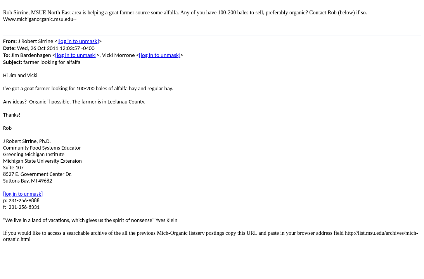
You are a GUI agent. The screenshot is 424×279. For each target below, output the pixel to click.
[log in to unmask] (78, 41)
